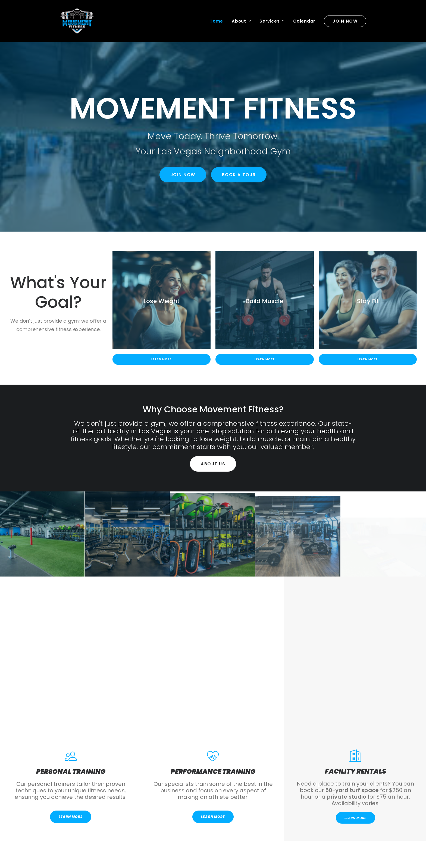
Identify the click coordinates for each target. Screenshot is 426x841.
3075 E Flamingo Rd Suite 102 (173, 815)
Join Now (182, 174)
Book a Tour (239, 174)
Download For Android (134, 773)
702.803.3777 (94, 827)
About (241, 21)
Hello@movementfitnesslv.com (94, 815)
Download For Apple (292, 773)
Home (216, 21)
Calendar (304, 21)
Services (271, 21)
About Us (213, 464)
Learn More (161, 359)
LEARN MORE (71, 655)
